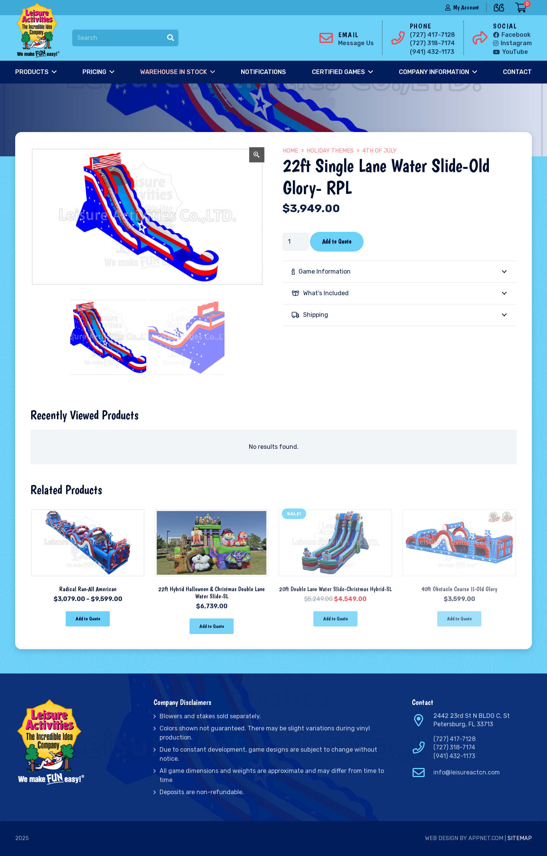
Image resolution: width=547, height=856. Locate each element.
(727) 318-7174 (454, 747)
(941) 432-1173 (454, 756)
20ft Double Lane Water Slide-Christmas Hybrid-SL (335, 589)
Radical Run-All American (87, 589)
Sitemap (519, 838)
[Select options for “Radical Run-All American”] (87, 619)
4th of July (379, 151)
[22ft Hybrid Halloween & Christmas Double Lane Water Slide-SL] (211, 509)
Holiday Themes (330, 151)
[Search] (125, 38)
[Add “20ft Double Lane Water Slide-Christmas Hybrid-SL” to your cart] (335, 619)
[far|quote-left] (501, 6)
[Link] (39, 30)
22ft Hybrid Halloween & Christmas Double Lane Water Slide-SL (211, 592)
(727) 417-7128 (454, 739)
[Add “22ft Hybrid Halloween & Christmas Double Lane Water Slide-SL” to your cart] (211, 626)
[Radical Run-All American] (87, 509)
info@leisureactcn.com (466, 772)
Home (290, 151)
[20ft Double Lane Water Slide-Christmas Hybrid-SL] (335, 509)
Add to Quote (336, 241)
